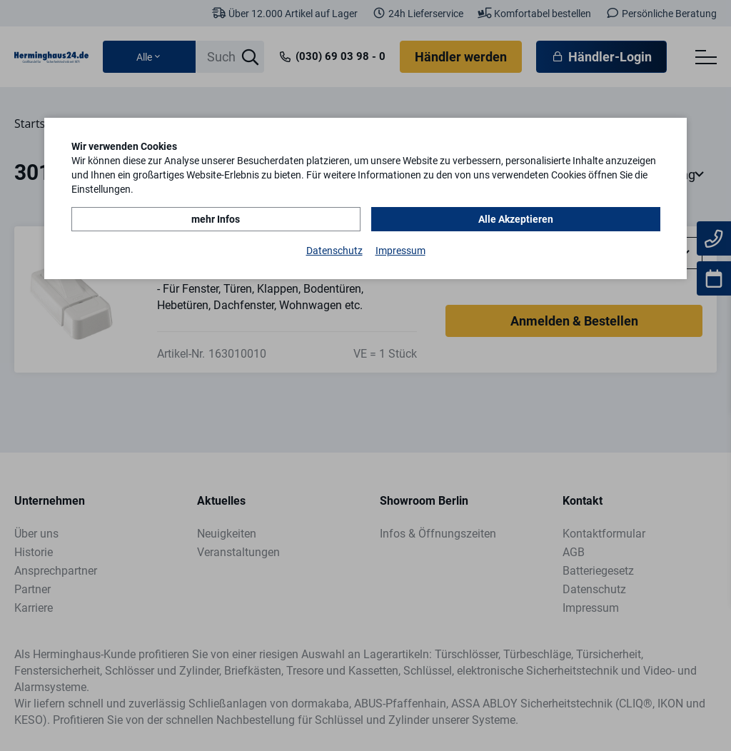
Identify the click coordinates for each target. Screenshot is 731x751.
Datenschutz (334, 250)
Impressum (400, 250)
